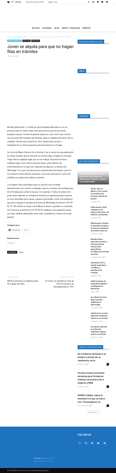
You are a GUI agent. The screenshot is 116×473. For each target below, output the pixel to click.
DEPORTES (86, 28)
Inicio (9, 37)
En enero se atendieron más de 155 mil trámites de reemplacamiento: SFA (59, 284)
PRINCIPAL (35, 41)
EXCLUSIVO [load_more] (93, 412)
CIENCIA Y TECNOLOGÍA (71, 28)
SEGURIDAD (46, 28)
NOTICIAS (36, 28)
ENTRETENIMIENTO (21, 37)
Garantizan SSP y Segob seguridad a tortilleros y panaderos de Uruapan (98, 268)
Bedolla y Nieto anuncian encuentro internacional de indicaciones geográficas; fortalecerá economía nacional (100, 246)
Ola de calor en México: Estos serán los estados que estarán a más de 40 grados (99, 194)
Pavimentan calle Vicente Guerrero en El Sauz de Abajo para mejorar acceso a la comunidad (93, 178)
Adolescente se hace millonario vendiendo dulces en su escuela (99, 315)
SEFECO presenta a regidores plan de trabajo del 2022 (22, 282)
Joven (21, 252)
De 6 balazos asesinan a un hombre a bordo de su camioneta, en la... (92, 357)
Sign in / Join (52, 2)
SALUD (56, 28)
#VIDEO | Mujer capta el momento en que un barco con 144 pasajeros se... (91, 398)
